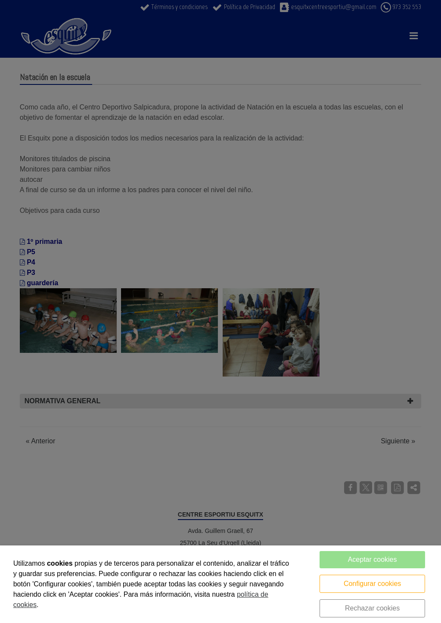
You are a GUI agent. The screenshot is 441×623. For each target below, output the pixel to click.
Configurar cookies (372, 583)
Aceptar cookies (372, 559)
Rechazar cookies (372, 608)
